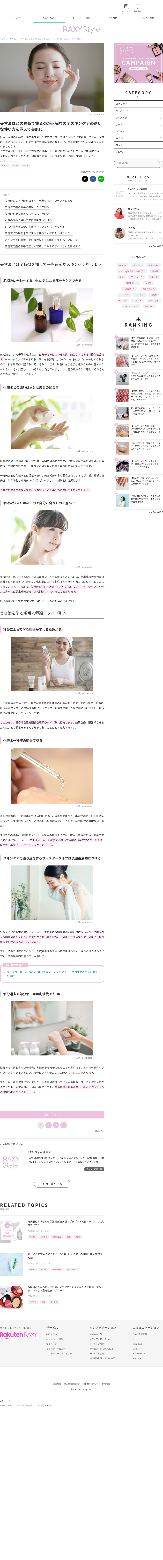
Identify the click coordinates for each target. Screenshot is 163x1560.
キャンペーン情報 (81, 18)
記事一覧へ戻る (52, 1184)
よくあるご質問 (147, 18)
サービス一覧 (6, 1405)
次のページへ (52, 1115)
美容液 (25, 165)
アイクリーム (71, 1269)
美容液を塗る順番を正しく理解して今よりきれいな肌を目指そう (43, 246)
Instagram (137, 1344)
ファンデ (54, 1302)
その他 (119, 151)
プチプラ (124, 294)
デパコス (122, 300)
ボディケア (121, 124)
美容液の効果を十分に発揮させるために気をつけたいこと (39, 233)
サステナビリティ (45, 1405)
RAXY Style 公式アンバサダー (132, 271)
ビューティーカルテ (55, 1349)
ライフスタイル (131, 306)
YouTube (137, 1358)
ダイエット (154, 300)
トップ (16, 18)
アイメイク (121, 117)
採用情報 (106, 1384)
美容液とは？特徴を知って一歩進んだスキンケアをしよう (39, 201)
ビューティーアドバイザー (59, 1353)
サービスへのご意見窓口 (101, 1349)
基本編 (15, 165)
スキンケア (13, 161)
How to (4, 165)
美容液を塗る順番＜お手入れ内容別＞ (27, 214)
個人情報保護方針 (72, 1384)
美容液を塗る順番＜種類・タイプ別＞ (27, 207)
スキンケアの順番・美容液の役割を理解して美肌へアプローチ (41, 240)
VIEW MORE (156, 246)
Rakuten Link (139, 1353)
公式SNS (113, 18)
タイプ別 (149, 306)
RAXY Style (49, 18)
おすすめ (43, 1237)
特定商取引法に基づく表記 (102, 1358)
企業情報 (57, 1384)
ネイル (119, 138)
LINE (135, 1349)
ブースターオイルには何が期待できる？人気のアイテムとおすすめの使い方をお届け (52, 974)
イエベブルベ (148, 288)
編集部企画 (57, 1237)
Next (99, 1131)
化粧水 (154, 294)
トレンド (154, 277)
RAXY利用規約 (97, 1353)
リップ (148, 282)
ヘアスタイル (129, 288)
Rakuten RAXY (14, 7)
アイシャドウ (136, 277)
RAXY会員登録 (140, 1334)
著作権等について (91, 1384)
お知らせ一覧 (96, 1334)
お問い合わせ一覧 (24, 1405)
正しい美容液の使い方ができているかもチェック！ (35, 227)
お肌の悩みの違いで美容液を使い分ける (28, 220)
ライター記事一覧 (94, 1169)
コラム (119, 145)
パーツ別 (139, 294)
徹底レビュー (132, 282)
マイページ (51, 1344)
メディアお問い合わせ (100, 1339)
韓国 (68, 1237)
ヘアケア (120, 131)
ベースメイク (122, 110)
